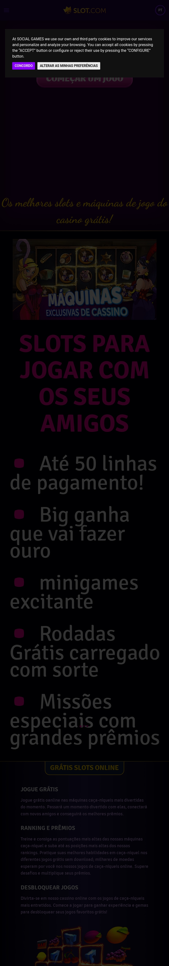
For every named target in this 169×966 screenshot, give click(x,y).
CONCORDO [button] (24, 66)
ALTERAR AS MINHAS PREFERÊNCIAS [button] (69, 66)
